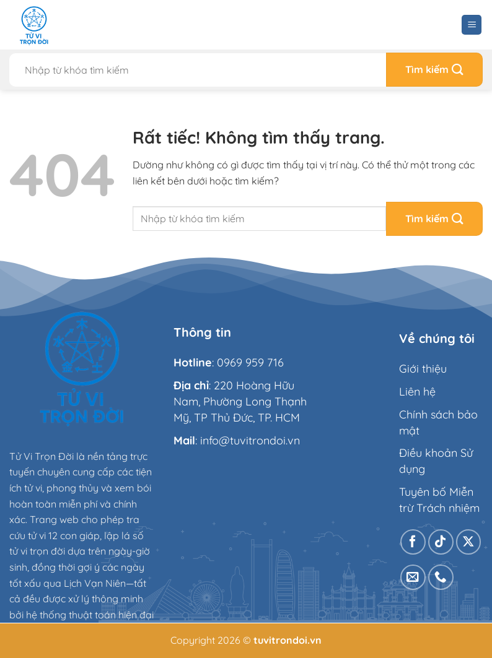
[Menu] (471, 25)
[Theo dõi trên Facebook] (413, 542)
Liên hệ (417, 391)
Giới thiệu (423, 368)
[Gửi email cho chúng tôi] (413, 577)
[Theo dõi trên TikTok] (441, 542)
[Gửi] (434, 70)
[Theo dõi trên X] (468, 542)
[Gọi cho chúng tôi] (441, 577)
